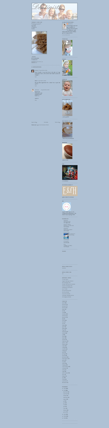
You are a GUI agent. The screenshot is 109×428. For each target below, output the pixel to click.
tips (63, 377)
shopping (64, 365)
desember (65, 392)
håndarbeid (64, 331)
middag (63, 347)
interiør (63, 333)
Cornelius (64, 314)
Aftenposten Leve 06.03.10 (67, 287)
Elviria (63, 320)
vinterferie (64, 381)
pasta (63, 352)
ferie (63, 322)
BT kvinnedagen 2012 (66, 282)
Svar (36, 77)
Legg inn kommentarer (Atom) (42, 125)
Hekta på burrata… (67, 221)
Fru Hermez (66, 241)
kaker (63, 338)
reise (63, 362)
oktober (65, 395)
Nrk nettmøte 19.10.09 (66, 290)
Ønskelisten (64, 382)
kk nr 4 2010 (64, 289)
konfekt (63, 339)
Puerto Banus (65, 358)
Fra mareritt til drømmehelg (72, 234)
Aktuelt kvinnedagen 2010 (67, 286)
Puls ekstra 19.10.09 (66, 294)
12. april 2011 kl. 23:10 (43, 70)
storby (63, 370)
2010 (65, 414)
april (64, 406)
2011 (64, 390)
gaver (63, 327)
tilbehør (63, 376)
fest (63, 323)
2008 (65, 418)
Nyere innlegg (34, 122)
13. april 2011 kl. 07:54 (45, 90)
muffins (64, 349)
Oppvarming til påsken (68, 229)
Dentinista (37, 90)
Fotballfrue (66, 228)
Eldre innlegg (57, 122)
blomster (64, 307)
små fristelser (65, 366)
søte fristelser (65, 373)
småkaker (64, 368)
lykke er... (64, 342)
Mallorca (64, 344)
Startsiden (46, 122)
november (65, 394)
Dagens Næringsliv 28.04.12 (67, 281)
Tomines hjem (66, 232)
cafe (63, 312)
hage (63, 330)
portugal (63, 354)
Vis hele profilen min (66, 34)
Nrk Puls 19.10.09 (65, 292)
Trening (63, 379)
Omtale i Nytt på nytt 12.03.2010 (68, 284)
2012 (65, 388)
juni (64, 403)
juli (64, 401)
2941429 (64, 268)
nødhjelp (63, 350)
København (64, 341)
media (63, 346)
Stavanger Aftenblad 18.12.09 (68, 295)
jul (62, 335)
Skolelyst (36, 70)
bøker (63, 309)
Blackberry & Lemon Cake (69, 225)
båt (63, 311)
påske (63, 360)
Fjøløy (63, 325)
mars (64, 408)
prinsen (63, 355)
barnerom (64, 306)
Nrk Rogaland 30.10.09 (66, 297)
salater (63, 363)
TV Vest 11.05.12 (65, 279)
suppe (63, 371)
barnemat (64, 304)
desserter (64, 317)
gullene (63, 328)
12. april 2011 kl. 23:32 (41, 81)
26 (62, 274)
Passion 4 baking (67, 224)
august (64, 399)
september (65, 397)
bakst (36, 62)
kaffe (63, 336)
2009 (65, 416)
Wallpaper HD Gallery (68, 245)
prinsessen (64, 357)
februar (65, 410)
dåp (63, 319)
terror (63, 374)
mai (64, 404)
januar (64, 412)
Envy (65, 244)
